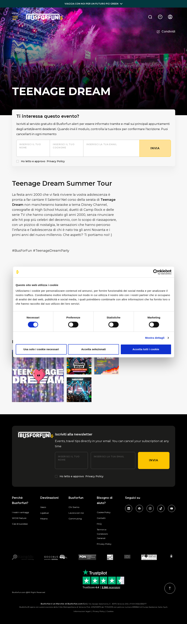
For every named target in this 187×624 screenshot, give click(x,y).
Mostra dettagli (154, 337)
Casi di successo (20, 523)
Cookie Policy (104, 512)
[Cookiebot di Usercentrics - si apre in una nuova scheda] (155, 272)
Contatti (101, 518)
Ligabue (44, 513)
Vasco (43, 507)
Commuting (75, 518)
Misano (44, 518)
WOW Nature (19, 518)
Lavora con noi (76, 513)
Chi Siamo (74, 507)
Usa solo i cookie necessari (41, 349)
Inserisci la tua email (101, 144)
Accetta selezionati (93, 349)
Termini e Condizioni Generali (102, 533)
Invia (153, 460)
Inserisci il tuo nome (30, 146)
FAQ (99, 523)
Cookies (110, 611)
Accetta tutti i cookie (146, 349)
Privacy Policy (56, 161)
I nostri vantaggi (20, 512)
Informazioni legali (82, 611)
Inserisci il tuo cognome (63, 146)
